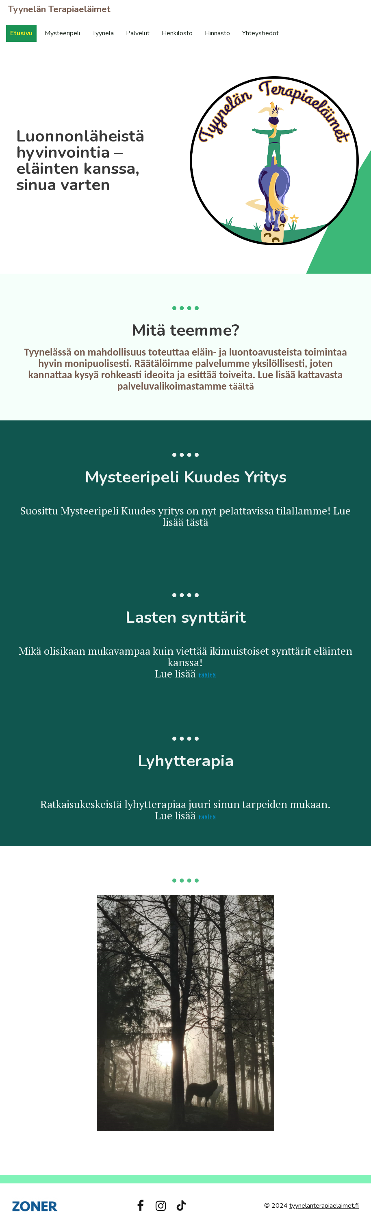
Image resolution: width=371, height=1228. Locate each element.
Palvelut (138, 33)
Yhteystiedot (260, 33)
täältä (241, 387)
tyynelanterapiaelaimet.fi (324, 1205)
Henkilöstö (177, 33)
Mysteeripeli (62, 33)
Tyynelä (103, 33)
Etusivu (21, 33)
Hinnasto (217, 33)
